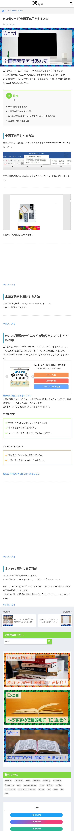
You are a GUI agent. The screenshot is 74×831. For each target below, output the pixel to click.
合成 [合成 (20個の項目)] (48, 789)
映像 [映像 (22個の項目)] (62, 789)
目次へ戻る (9, 284)
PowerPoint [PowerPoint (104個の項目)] (57, 781)
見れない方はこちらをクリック (17, 395)
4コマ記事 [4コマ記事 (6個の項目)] (8, 781)
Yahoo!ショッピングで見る (51, 387)
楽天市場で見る (51, 381)
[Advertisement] (37, 266)
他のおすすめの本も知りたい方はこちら (21, 474)
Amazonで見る (51, 375)
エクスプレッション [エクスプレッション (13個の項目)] (30, 785)
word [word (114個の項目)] (19, 785)
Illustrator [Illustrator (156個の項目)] (36, 781)
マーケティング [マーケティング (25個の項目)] (10, 789)
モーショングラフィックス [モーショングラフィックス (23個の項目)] (26, 789)
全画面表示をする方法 (17, 107)
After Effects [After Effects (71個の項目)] (19, 781)
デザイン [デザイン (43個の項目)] (50, 785)
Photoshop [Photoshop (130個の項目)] (46, 781)
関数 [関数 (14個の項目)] (6, 793)
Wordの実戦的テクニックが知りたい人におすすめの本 (31, 116)
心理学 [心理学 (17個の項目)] (55, 789)
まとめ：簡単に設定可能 (18, 121)
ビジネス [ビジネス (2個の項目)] (59, 785)
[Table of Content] (15, 100)
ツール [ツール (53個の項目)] (42, 785)
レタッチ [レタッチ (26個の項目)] (41, 789)
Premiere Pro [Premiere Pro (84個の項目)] (9, 785)
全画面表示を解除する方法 (19, 111)
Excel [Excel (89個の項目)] (28, 781)
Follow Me (36, 815)
